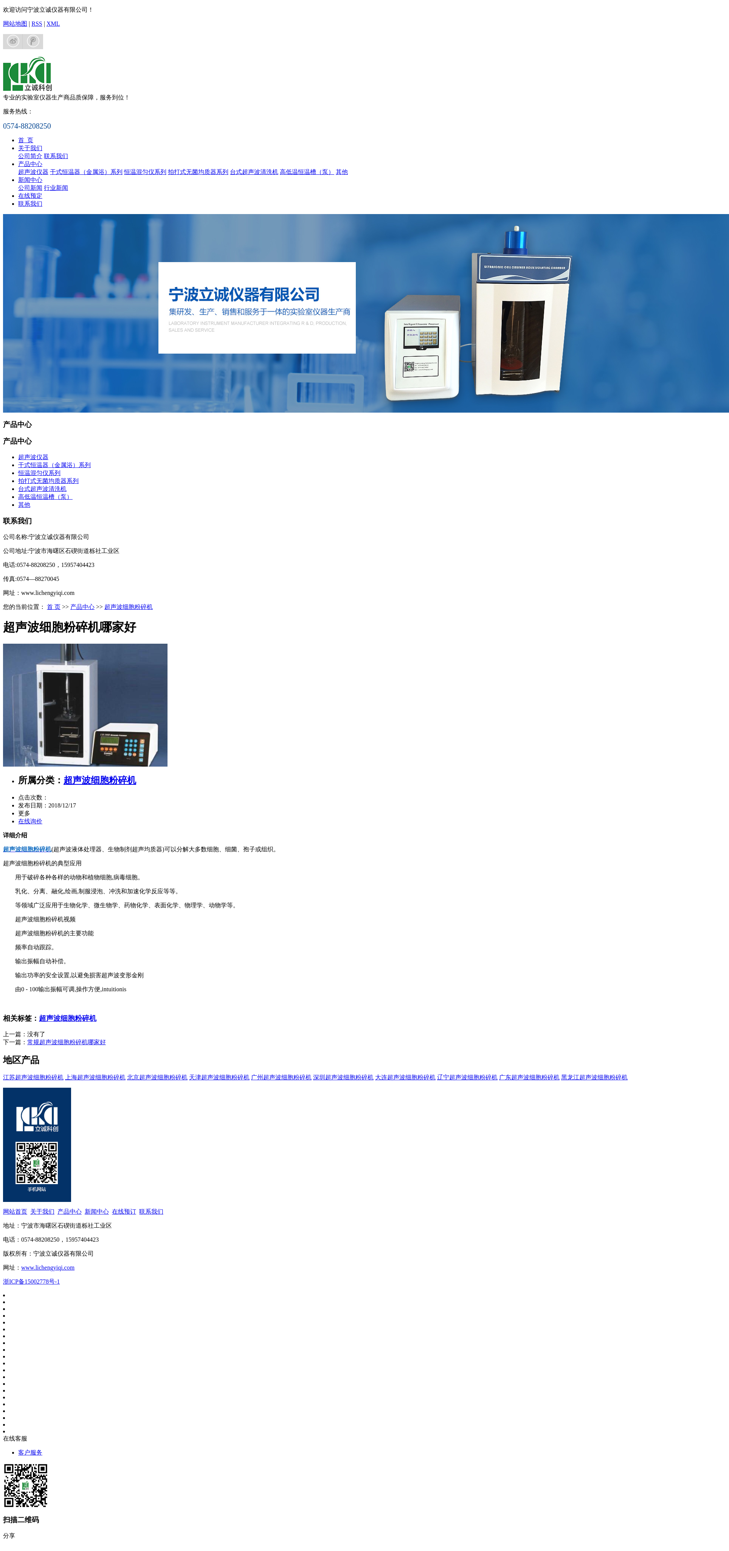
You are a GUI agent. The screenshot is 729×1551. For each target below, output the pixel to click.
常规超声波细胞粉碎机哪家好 (66, 1042)
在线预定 (30, 196)
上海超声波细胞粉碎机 (95, 1077)
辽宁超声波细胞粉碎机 (467, 1077)
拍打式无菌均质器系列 (198, 172)
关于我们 (30, 148)
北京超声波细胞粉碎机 (157, 1077)
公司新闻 (30, 188)
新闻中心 (30, 180)
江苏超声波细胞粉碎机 (33, 1077)
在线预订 (124, 1211)
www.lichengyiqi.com (47, 1267)
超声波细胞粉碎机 (128, 607)
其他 (342, 172)
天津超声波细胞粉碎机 (219, 1077)
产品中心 (30, 164)
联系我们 (56, 156)
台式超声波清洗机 (254, 172)
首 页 (25, 140)
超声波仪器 (33, 172)
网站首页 (15, 1211)
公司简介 (30, 156)
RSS (36, 23)
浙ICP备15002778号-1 (31, 1281)
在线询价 (30, 821)
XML (53, 23)
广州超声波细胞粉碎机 (281, 1077)
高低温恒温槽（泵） (307, 172)
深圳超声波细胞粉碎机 (343, 1077)
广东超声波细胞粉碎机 (529, 1077)
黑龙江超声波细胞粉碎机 (594, 1077)
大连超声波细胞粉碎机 (405, 1077)
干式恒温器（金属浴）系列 (86, 172)
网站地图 (15, 23)
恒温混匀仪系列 (145, 172)
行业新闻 (56, 188)
